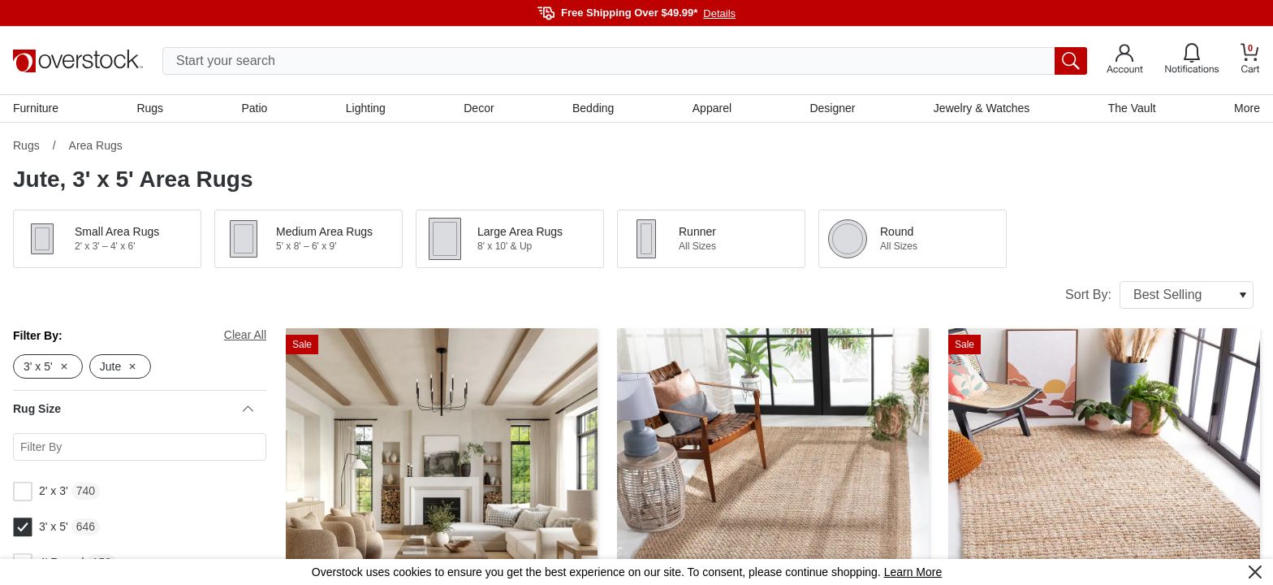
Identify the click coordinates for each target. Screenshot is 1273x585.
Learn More (913, 572)
